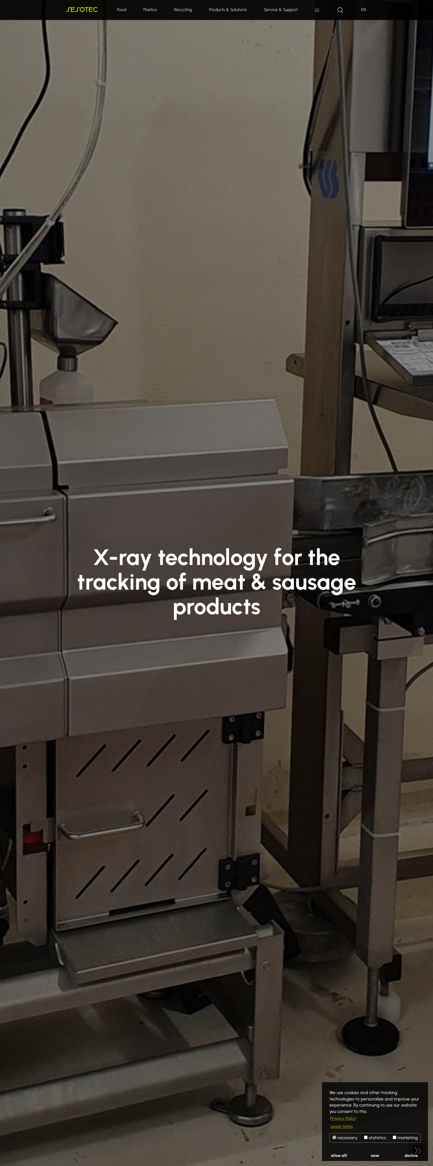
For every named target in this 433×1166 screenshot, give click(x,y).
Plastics (150, 9)
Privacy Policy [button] (343, 1118)
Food (121, 9)
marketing (405, 1137)
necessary (344, 1137)
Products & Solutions (228, 9)
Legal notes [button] (341, 1126)
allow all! (339, 1155)
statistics (375, 1137)
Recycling (183, 9)
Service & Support (281, 9)
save (375, 1155)
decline (411, 1155)
